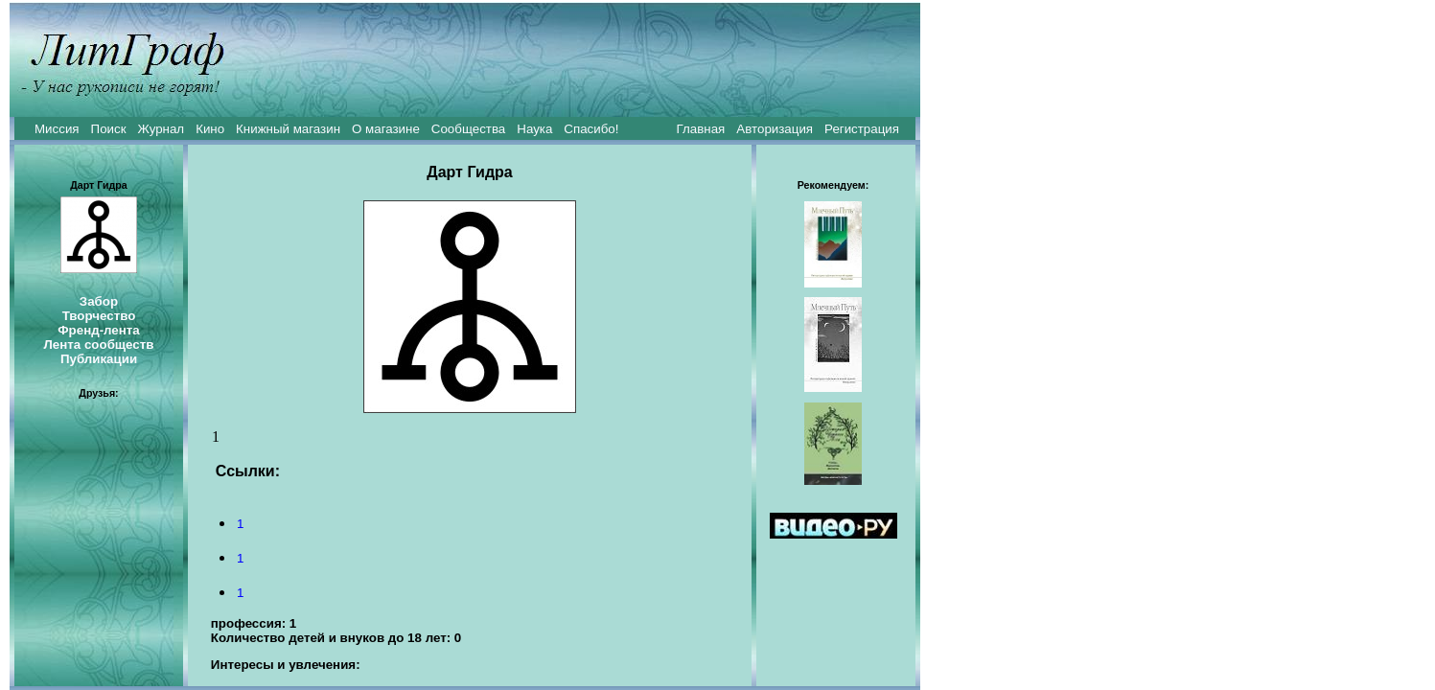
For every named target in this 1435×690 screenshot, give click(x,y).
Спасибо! (591, 129)
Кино (210, 129)
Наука (534, 129)
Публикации (98, 359)
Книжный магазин (288, 129)
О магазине (386, 129)
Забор (99, 301)
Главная (701, 129)
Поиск (109, 129)
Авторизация (774, 129)
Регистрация (861, 129)
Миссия (57, 129)
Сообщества (468, 129)
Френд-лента (99, 330)
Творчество (99, 316)
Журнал (160, 129)
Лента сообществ (98, 344)
